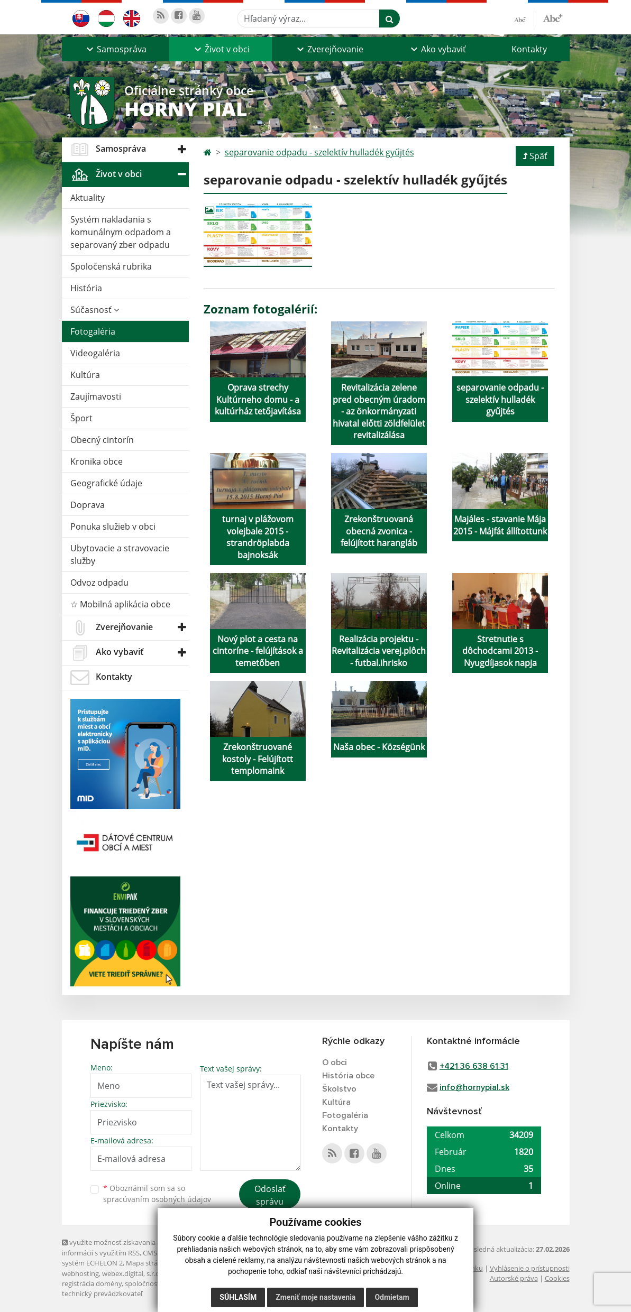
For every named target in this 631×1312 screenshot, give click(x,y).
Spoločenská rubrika (111, 266)
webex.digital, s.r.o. (131, 1273)
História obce (348, 1075)
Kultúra (85, 375)
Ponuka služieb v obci (113, 526)
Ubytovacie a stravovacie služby (119, 554)
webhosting (80, 1273)
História (86, 288)
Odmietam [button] (391, 1297)
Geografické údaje (106, 483)
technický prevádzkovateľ (102, 1293)
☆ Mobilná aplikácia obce (120, 604)
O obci (334, 1062)
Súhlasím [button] (238, 1297)
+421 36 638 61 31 (474, 1066)
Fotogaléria (92, 331)
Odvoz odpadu (99, 582)
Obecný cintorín (102, 440)
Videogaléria (95, 353)
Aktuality (87, 198)
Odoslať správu (270, 1195)
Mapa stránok (148, 1263)
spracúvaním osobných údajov (157, 1199)
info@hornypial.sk (474, 1087)
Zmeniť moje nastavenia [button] (315, 1297)
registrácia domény (92, 1283)
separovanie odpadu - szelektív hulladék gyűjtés (319, 152)
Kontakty (529, 49)
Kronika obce (96, 461)
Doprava (87, 505)
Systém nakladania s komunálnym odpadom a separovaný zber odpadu (120, 232)
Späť (535, 156)
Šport (81, 418)
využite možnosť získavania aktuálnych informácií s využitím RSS (127, 1247)
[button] (115, 49)
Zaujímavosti (95, 396)
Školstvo (339, 1089)
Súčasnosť (94, 310)
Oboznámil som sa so (157, 1193)
